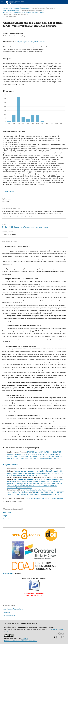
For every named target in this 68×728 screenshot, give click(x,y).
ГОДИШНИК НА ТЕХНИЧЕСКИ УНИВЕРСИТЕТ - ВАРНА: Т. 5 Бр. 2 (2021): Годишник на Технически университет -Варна (35, 457)
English (5, 516)
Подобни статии (10, 464)
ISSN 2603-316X (8, 573)
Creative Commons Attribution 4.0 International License (20, 640)
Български (7, 513)
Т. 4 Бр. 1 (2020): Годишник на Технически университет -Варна (23, 12)
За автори (6, 612)
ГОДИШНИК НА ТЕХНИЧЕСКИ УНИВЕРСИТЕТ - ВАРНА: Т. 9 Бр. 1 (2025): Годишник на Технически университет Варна (35, 493)
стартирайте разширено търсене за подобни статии (44, 499)
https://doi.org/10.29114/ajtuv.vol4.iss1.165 (30, 42)
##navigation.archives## (11, 10)
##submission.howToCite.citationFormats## (18, 217)
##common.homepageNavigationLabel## (16, 8)
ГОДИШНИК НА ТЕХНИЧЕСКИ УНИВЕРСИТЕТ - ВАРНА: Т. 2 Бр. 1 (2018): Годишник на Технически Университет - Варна (34, 486)
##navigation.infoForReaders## (13, 609)
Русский (6, 519)
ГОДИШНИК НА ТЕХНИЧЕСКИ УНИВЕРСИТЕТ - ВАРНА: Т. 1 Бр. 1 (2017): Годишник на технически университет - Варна (35, 474)
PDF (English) (9, 191)
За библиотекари (9, 615)
